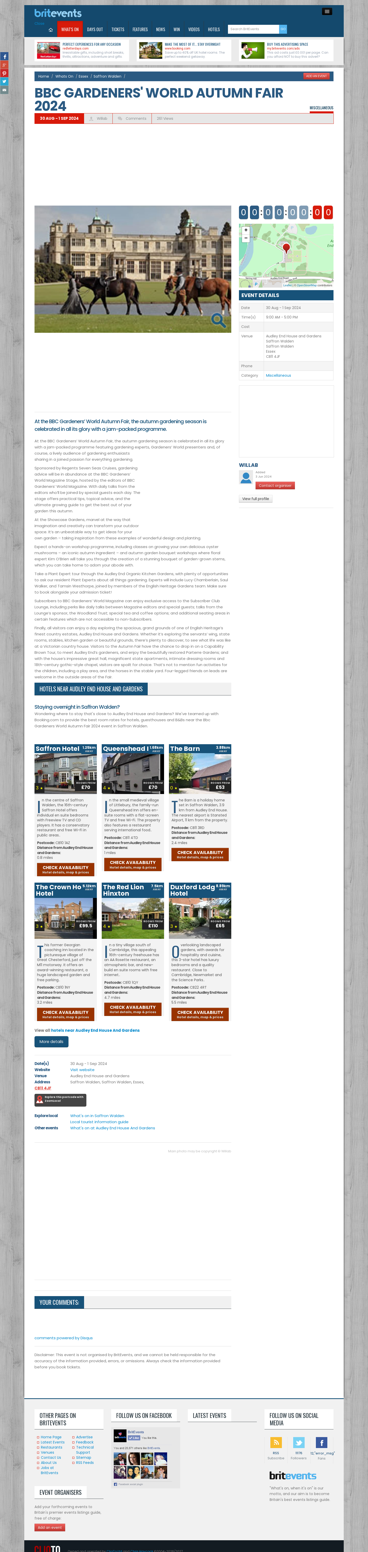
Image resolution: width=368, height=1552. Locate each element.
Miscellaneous (322, 107)
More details (51, 1041)
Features (140, 29)
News (160, 29)
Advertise (84, 1437)
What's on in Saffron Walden (97, 1115)
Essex (83, 76)
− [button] (246, 238)
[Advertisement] (184, 162)
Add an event (50, 1527)
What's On (70, 29)
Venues (47, 1452)
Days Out (95, 29)
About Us (49, 1462)
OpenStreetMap (307, 285)
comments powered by (63, 1338)
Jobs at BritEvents (49, 1470)
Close (39, 23)
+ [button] (246, 230)
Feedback (85, 1442)
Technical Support (85, 1450)
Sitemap (83, 1457)
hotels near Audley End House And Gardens (95, 1030)
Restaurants (51, 1447)
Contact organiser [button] (275, 485)
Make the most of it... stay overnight (193, 44)
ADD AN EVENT (316, 76)
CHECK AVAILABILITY (65, 869)
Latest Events (53, 1442)
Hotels (214, 29)
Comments (135, 118)
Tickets (117, 29)
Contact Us (51, 1457)
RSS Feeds (85, 1462)
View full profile (255, 498)
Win (177, 29)
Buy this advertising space (287, 44)
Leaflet (287, 285)
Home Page (51, 1437)
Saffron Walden (107, 76)
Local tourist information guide (99, 1121)
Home (43, 76)
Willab (102, 118)
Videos (194, 29)
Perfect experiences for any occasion (92, 44)
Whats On (64, 76)
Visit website (82, 1069)
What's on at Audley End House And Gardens (112, 1128)
